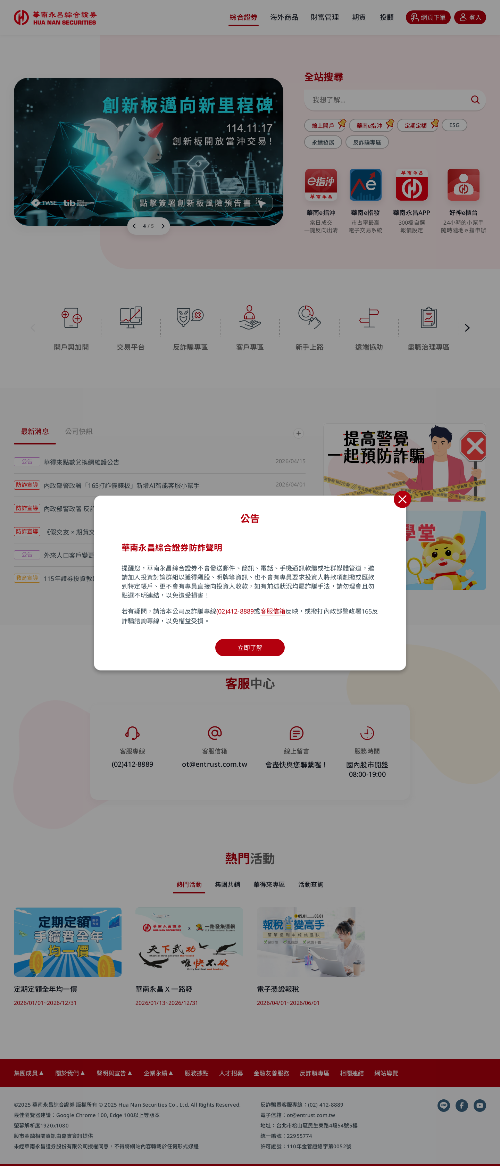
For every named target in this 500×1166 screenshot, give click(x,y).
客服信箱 (273, 611)
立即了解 (250, 647)
